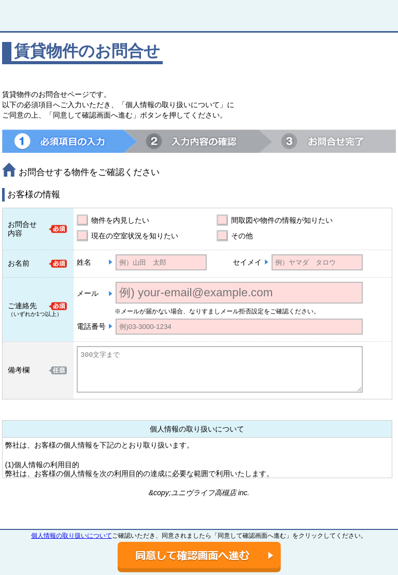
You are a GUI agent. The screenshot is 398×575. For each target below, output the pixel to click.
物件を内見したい (120, 220)
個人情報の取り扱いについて (71, 535)
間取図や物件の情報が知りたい (282, 220)
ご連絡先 (22, 305)
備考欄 (19, 370)
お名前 (19, 263)
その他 (242, 236)
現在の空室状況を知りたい (134, 236)
